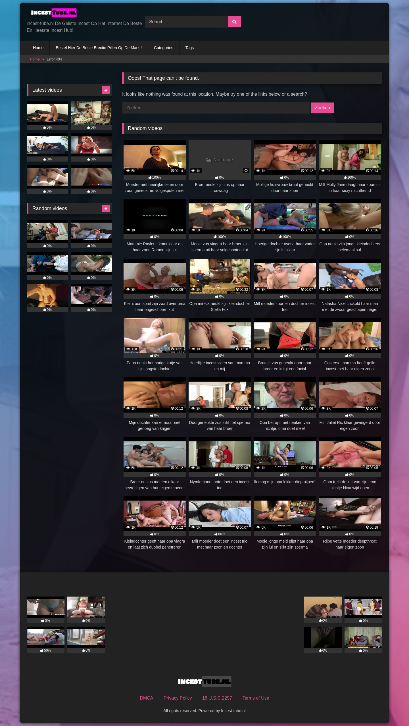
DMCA (146, 698)
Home (38, 47)
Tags (189, 47)
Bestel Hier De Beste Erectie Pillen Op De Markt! (99, 47)
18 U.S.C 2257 (217, 698)
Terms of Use (255, 698)
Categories (163, 47)
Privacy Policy (178, 698)
